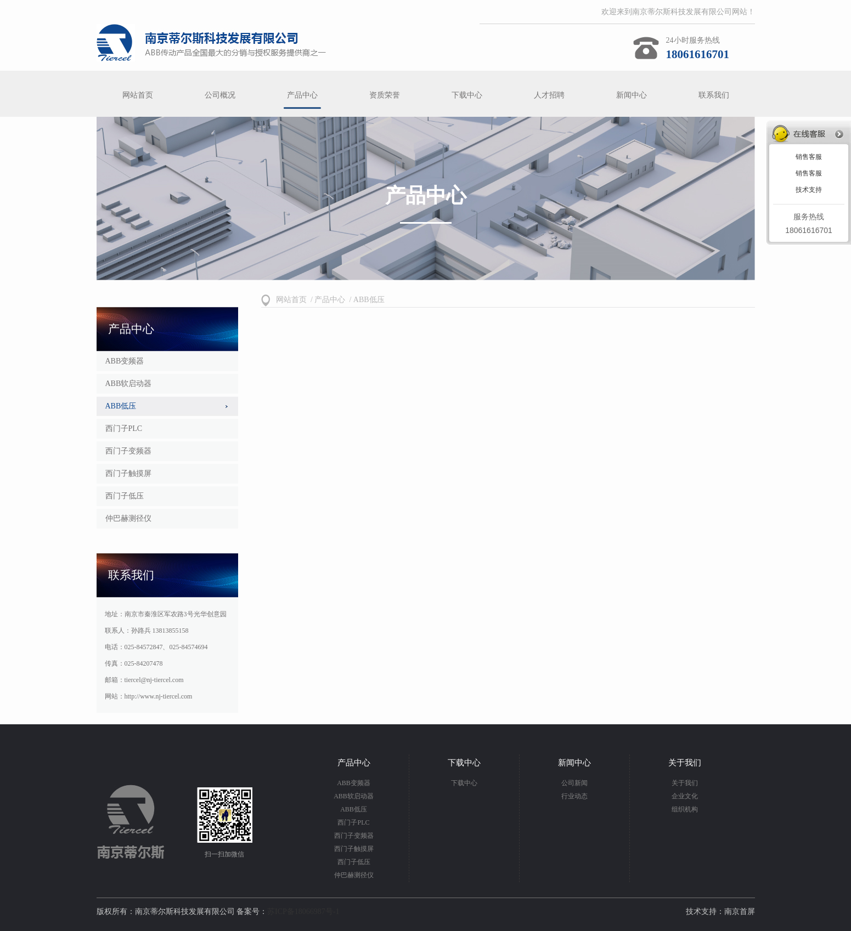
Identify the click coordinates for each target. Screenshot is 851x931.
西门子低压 (124, 496)
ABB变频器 (124, 361)
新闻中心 (631, 95)
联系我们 (713, 95)
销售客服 (809, 157)
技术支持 (809, 190)
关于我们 (685, 783)
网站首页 (137, 95)
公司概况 (220, 95)
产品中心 (302, 95)
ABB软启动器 (128, 383)
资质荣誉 (384, 95)
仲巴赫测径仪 (128, 518)
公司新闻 (574, 783)
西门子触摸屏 (128, 473)
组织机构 (685, 809)
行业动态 (574, 796)
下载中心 (467, 95)
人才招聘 (549, 95)
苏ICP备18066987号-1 (303, 911)
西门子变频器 (128, 451)
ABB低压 (121, 406)
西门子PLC (124, 428)
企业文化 (685, 796)
